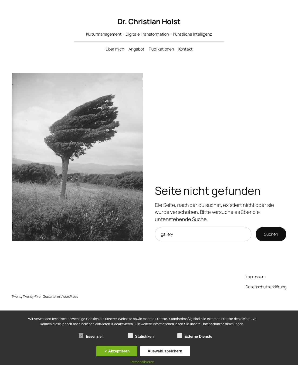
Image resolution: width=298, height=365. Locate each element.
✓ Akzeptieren (117, 351)
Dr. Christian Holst (149, 21)
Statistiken (141, 335)
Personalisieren (142, 362)
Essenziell (91, 335)
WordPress (70, 296)
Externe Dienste (194, 335)
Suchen (271, 234)
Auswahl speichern (165, 351)
